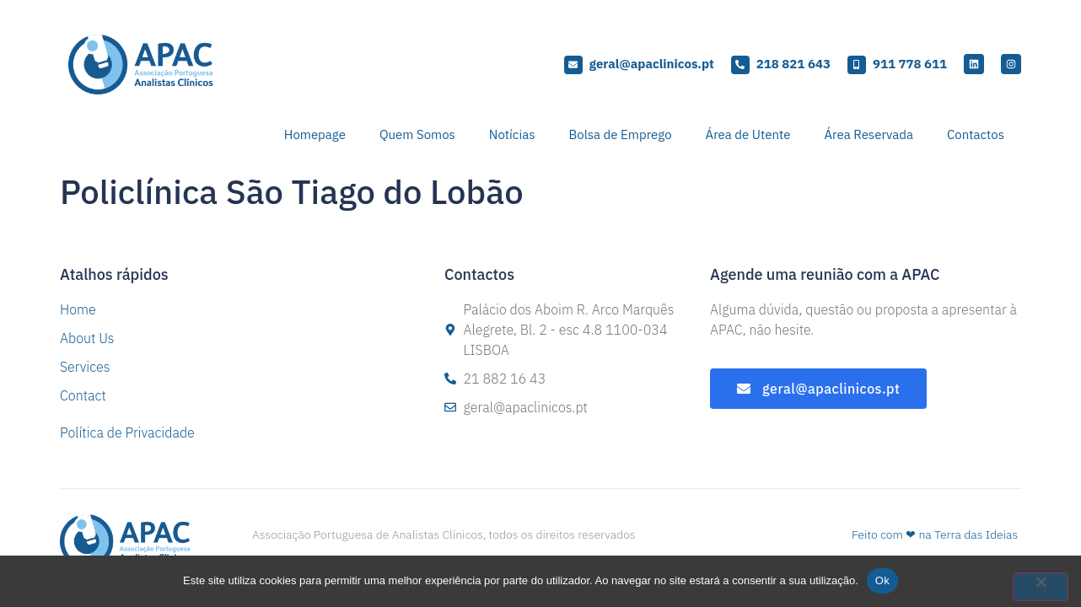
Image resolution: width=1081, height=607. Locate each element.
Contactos (975, 134)
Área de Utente (748, 134)
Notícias (512, 134)
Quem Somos (417, 134)
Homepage (315, 134)
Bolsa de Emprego (619, 134)
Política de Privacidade (127, 432)
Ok (882, 580)
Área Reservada (868, 134)
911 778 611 (910, 64)
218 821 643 (793, 64)
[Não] (1040, 586)
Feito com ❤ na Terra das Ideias (935, 534)
